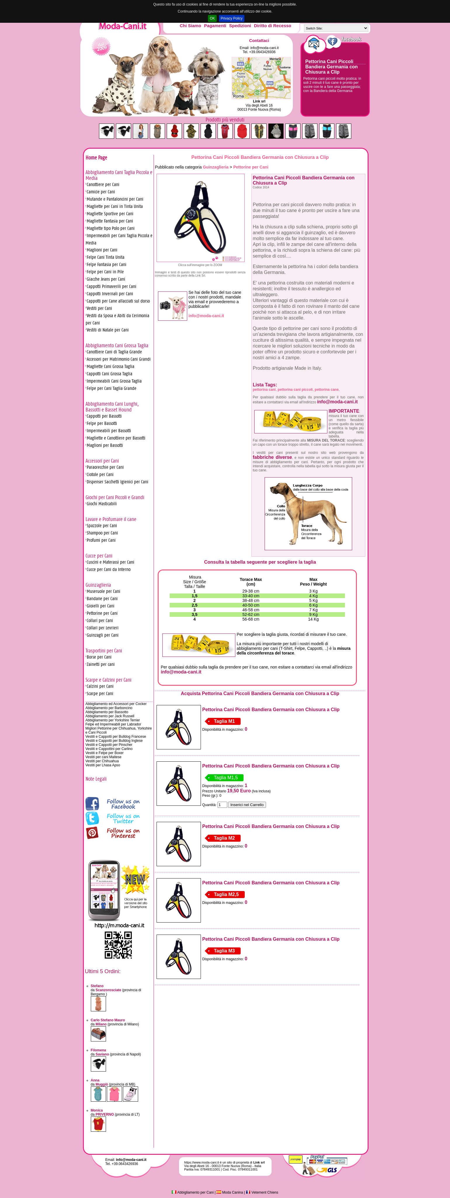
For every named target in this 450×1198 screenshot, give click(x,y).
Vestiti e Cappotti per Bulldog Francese (116, 737)
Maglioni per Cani (102, 250)
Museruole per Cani (103, 591)
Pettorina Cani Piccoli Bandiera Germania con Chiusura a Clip (331, 66)
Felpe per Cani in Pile (105, 272)
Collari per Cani (100, 620)
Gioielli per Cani (100, 606)
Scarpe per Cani (100, 693)
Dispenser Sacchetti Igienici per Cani (117, 482)
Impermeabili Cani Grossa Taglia (114, 381)
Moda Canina (229, 1192)
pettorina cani (264, 390)
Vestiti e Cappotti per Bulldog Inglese (114, 741)
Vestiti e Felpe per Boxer (105, 753)
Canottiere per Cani (103, 184)
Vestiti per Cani (99, 308)
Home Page (96, 158)
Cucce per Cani (99, 556)
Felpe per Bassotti (102, 423)
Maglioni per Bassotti (105, 445)
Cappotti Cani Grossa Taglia (109, 373)
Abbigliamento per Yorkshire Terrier (113, 720)
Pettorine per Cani (102, 613)
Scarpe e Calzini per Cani (108, 680)
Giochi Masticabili (102, 503)
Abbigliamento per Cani (192, 1192)
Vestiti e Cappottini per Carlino (109, 749)
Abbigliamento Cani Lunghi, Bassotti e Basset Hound (112, 407)
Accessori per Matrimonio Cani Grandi (119, 359)
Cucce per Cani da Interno (109, 569)
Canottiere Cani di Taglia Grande (114, 352)
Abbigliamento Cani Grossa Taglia (117, 345)
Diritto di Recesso (272, 25)
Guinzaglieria (98, 585)
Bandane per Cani (102, 598)
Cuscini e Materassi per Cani (110, 562)
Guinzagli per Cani (103, 635)
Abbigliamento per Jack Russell (110, 716)
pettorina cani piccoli (295, 390)
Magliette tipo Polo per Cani (111, 228)
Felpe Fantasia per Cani (106, 264)
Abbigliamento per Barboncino (109, 708)
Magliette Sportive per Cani (110, 213)
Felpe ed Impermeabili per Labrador (113, 724)
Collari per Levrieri (103, 628)
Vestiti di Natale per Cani (108, 330)
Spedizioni (240, 25)
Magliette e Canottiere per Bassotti (116, 438)
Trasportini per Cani (104, 651)
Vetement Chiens (262, 1192)
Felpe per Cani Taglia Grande (111, 388)
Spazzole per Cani (102, 525)
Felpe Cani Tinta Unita (105, 257)
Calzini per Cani (100, 686)
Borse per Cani (99, 657)
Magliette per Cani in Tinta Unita (115, 206)
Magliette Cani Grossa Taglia (110, 366)
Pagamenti (215, 25)
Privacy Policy (232, 18)
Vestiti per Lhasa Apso (103, 765)
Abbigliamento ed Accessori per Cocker (116, 704)
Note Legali (96, 779)
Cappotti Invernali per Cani (110, 293)
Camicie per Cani (101, 192)
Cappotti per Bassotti (104, 416)
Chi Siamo (190, 25)
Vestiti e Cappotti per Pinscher (109, 745)
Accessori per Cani (102, 461)
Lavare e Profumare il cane (111, 519)
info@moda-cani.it (264, 48)
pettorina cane (327, 390)
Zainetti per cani (101, 664)
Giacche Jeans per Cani (106, 279)
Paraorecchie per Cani (105, 467)
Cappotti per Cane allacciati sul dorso (118, 301)
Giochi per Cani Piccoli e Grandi (115, 497)
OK (212, 18)
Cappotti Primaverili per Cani (111, 286)
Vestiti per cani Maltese (103, 757)
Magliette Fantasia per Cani (110, 221)
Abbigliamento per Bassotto (107, 712)
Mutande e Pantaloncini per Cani (115, 199)
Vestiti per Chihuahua (102, 761)
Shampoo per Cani (102, 533)
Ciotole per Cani (100, 474)
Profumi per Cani (101, 540)
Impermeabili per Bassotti (109, 430)
